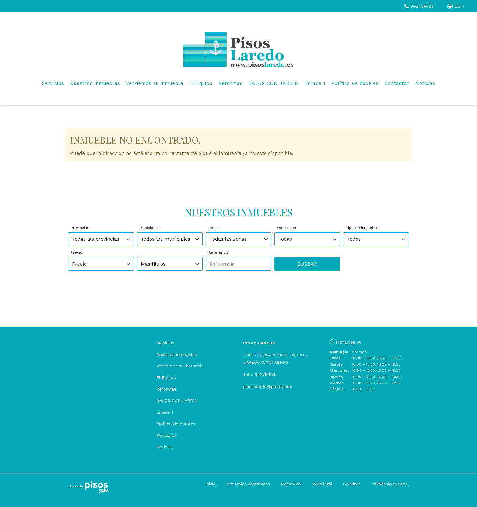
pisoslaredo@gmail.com (267, 386)
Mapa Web (291, 484)
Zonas (214, 228)
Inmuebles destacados (248, 484)
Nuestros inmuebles (95, 83)
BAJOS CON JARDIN (274, 83)
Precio (76, 252)
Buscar (307, 264)
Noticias (425, 83)
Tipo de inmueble (362, 228)
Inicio (210, 484)
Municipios (149, 228)
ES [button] (456, 6)
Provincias (80, 228)
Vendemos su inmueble (154, 83)
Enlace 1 (315, 83)
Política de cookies (355, 83)
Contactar (397, 83)
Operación (286, 228)
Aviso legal (322, 484)
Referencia (218, 252)
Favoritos (351, 484)
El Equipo (201, 83)
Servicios (53, 83)
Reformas (230, 83)
